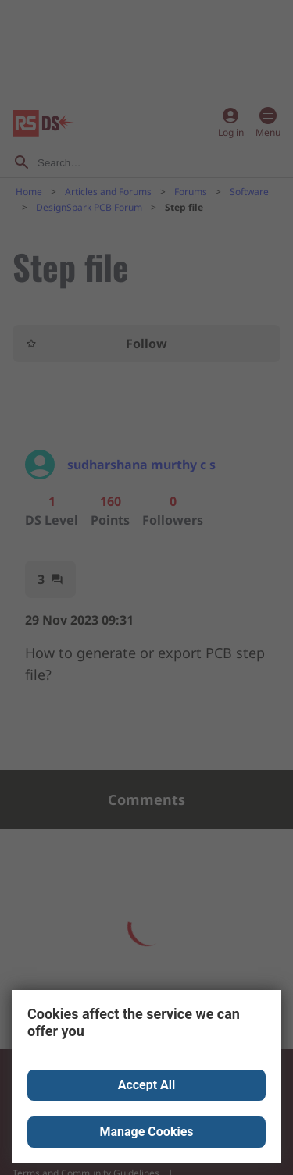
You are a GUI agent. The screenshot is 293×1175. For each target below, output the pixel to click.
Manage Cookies (146, 1131)
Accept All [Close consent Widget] (147, 1084)
